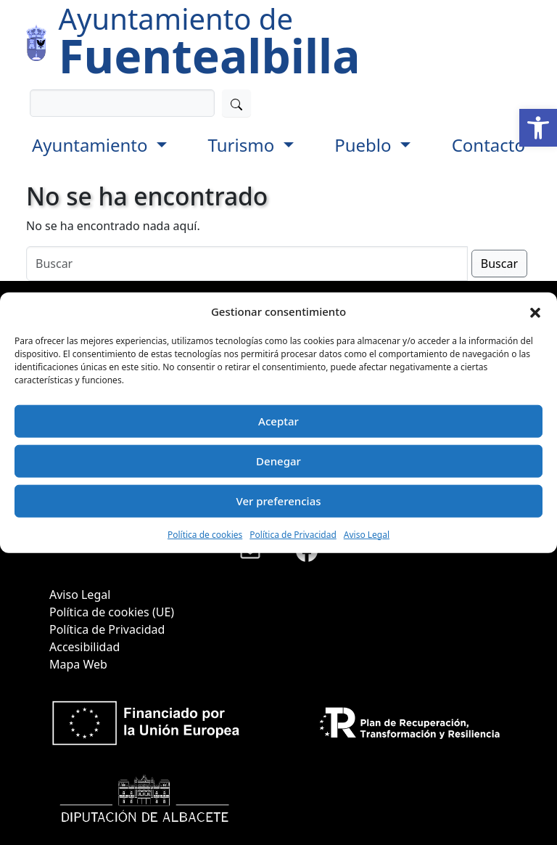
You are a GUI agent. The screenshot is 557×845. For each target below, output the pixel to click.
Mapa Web (78, 664)
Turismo (243, 145)
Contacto (488, 145)
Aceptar (278, 421)
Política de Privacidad (293, 534)
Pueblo (365, 145)
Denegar (278, 461)
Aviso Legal (366, 534)
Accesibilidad (84, 647)
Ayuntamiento (92, 145)
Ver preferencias (278, 501)
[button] (538, 128)
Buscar (499, 264)
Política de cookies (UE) (111, 612)
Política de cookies (205, 534)
